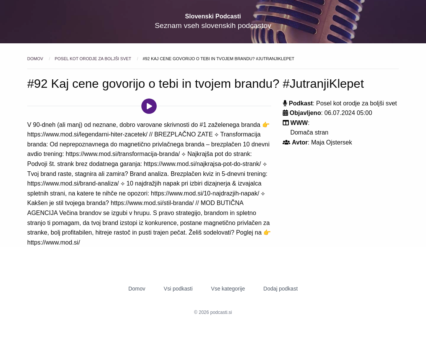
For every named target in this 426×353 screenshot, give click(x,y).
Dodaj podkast (281, 289)
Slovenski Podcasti (213, 16)
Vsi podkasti (178, 289)
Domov (35, 58)
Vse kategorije (228, 289)
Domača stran (309, 132)
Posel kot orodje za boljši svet (94, 58)
